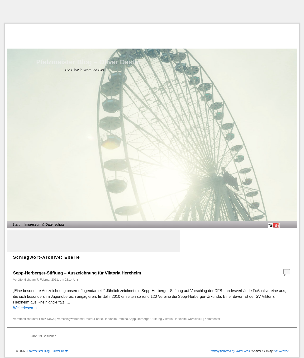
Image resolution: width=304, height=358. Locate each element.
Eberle (98, 319)
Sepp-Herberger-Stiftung (145, 319)
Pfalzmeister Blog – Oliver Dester (88, 62)
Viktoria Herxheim (175, 319)
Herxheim (110, 319)
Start (15, 224)
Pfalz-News (47, 319)
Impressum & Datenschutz (44, 224)
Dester (88, 319)
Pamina (123, 319)
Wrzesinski (194, 319)
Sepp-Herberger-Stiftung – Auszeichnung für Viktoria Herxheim (77, 273)
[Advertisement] (152, 11)
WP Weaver (280, 351)
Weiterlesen (25, 308)
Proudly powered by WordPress (230, 351)
